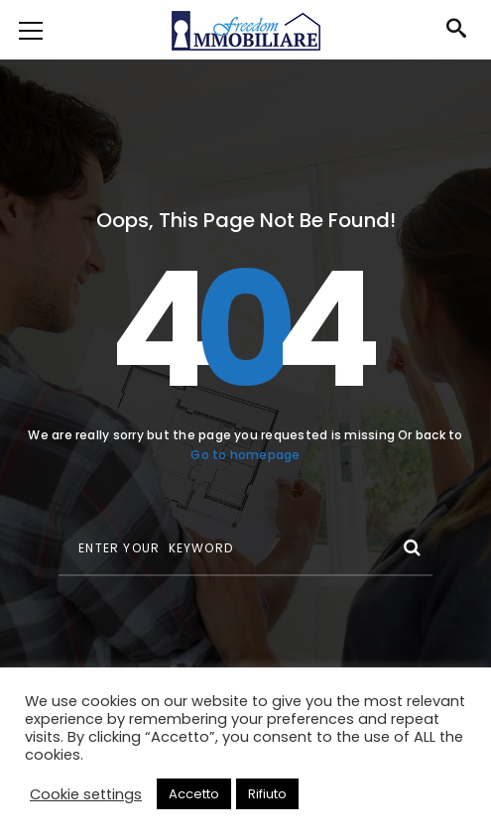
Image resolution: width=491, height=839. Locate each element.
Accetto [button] (194, 793)
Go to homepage (245, 454)
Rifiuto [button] (267, 793)
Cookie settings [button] (86, 794)
